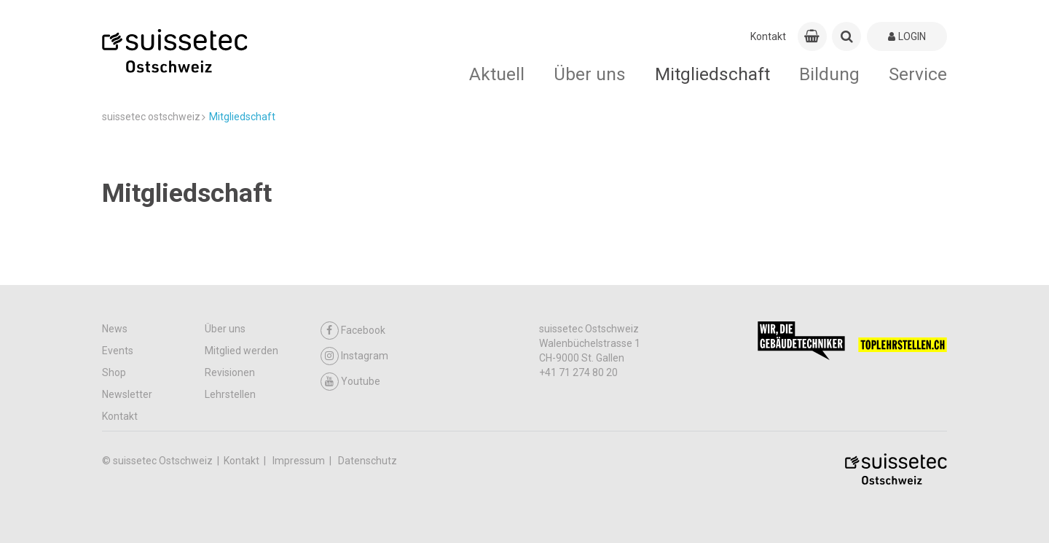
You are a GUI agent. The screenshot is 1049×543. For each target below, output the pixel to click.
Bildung (829, 74)
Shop (114, 372)
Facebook (353, 330)
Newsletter (127, 394)
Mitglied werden (241, 350)
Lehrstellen (230, 394)
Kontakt (768, 36)
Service (918, 74)
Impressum (299, 460)
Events (117, 350)
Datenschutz (367, 460)
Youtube (350, 381)
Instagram (354, 356)
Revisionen (230, 372)
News (114, 329)
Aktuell (496, 74)
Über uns (590, 74)
